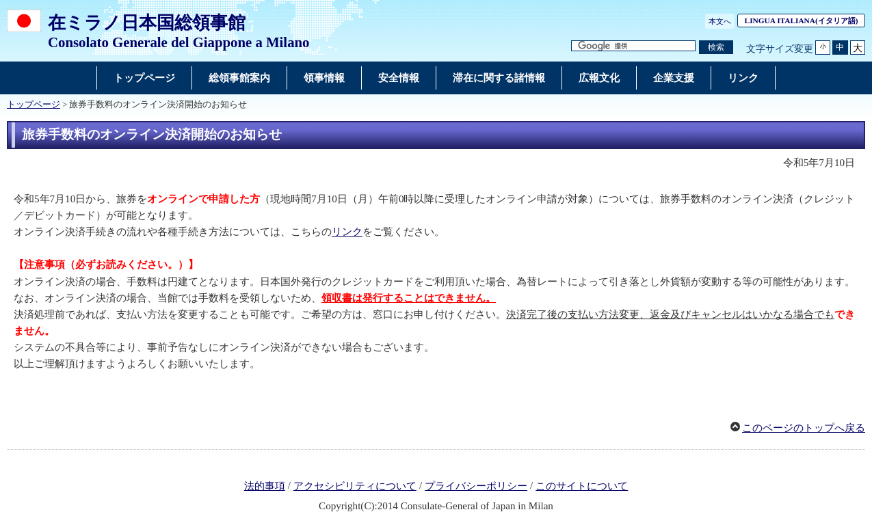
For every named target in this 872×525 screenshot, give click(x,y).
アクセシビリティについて (355, 486)
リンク (347, 231)
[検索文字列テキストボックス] (633, 46)
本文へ (720, 21)
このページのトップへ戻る (803, 427)
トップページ (33, 104)
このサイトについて (582, 486)
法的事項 (264, 486)
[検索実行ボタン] (716, 47)
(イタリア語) (805, 20)
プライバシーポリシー (476, 486)
